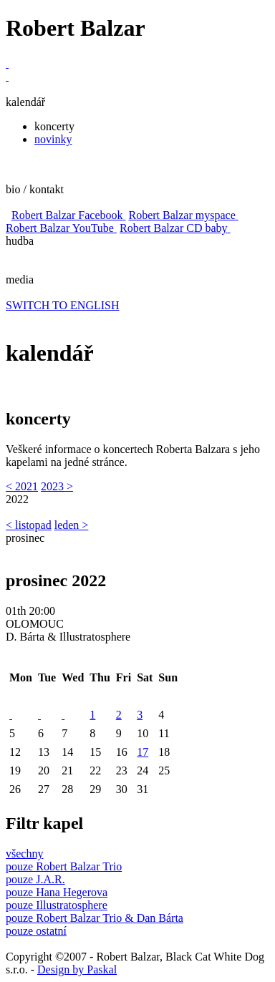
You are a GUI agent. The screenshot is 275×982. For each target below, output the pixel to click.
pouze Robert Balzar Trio (64, 866)
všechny (24, 853)
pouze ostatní (36, 931)
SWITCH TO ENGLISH (63, 305)
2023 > (57, 486)
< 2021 (22, 486)
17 (142, 752)
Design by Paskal (77, 969)
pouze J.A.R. (35, 879)
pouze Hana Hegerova (56, 892)
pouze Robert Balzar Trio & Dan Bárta (94, 918)
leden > (71, 525)
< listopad (29, 525)
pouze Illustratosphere (56, 905)
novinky (53, 139)
